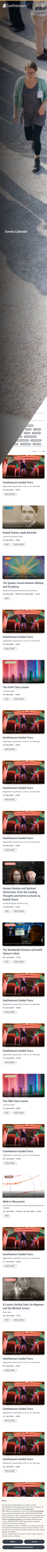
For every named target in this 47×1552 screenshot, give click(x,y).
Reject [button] (13, 1542)
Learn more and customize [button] (23, 1547)
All (43, 451)
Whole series (10, 494)
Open (7, 545)
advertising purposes (15, 1519)
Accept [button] (34, 1542)
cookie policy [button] (29, 1509)
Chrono (39, 451)
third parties (39, 1511)
